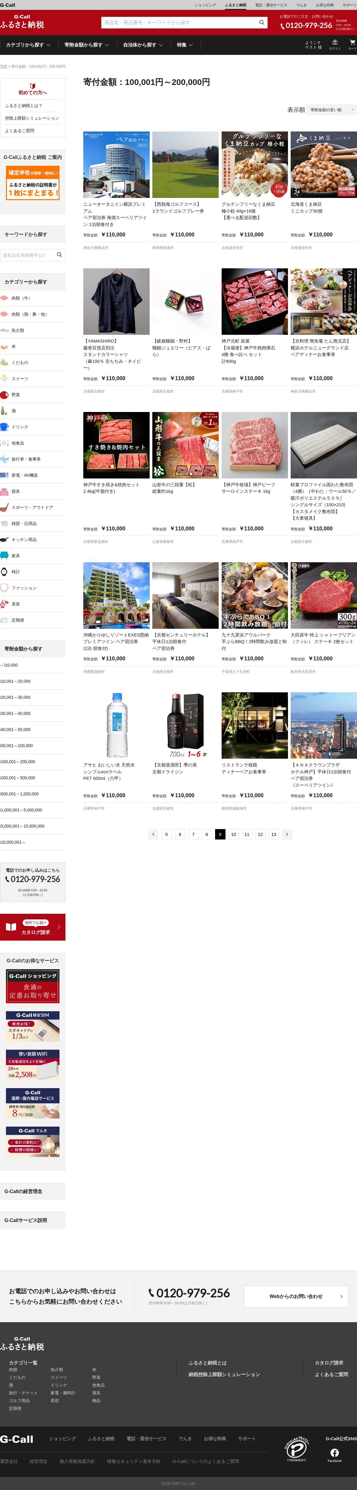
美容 (55, 1400)
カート (352, 48)
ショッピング (205, 5)
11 (247, 834)
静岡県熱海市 (163, 248)
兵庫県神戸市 (232, 391)
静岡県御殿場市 (234, 808)
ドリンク (59, 1385)
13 (273, 834)
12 (260, 834)
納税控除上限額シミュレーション (224, 1374)
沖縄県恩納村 (94, 672)
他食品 (98, 1385)
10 (233, 834)
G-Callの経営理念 (23, 1191)
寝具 (96, 1392)
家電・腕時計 (63, 1392)
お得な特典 (325, 5)
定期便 (15, 1408)
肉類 (13, 1369)
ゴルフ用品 (19, 1400)
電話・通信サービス (271, 5)
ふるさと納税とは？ (24, 105)
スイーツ (59, 1377)
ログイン (335, 48)
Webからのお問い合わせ (296, 1296)
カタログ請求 (329, 1362)
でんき (301, 5)
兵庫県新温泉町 (95, 542)
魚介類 (57, 1369)
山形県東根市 (163, 542)
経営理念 (39, 1461)
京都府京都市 (94, 391)
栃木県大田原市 (303, 672)
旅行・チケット (23, 1392)
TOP (3, 66)
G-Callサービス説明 (25, 1220)
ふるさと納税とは (208, 1362)
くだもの (17, 1377)
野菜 (96, 1377)
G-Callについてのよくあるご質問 (206, 1461)
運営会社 (9, 1461)
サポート (350, 5)
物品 (96, 1400)
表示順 (296, 109)
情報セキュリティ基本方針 (134, 1461)
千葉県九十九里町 (236, 672)
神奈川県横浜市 (95, 248)
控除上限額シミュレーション (32, 118)
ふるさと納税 (235, 5)
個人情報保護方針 (77, 1461)
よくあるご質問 (19, 130)
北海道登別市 (232, 248)
